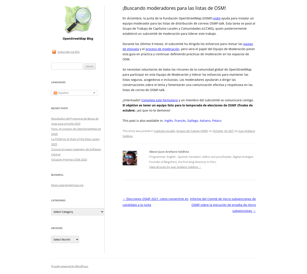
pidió (216, 18)
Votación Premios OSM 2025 (69, 159)
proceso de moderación (162, 49)
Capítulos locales (164, 131)
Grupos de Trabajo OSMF (192, 131)
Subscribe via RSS (69, 52)
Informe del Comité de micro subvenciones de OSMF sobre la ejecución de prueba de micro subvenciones (223, 205)
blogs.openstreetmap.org (67, 185)
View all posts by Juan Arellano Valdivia (175, 167)
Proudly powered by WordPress (69, 266)
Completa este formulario (159, 100)
